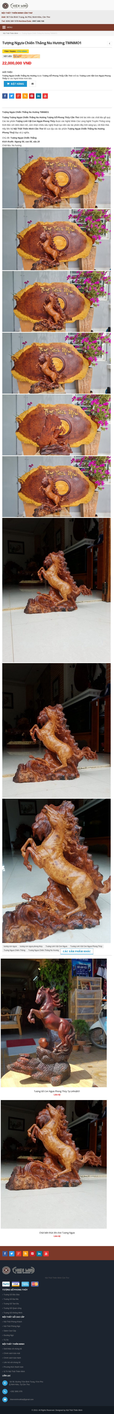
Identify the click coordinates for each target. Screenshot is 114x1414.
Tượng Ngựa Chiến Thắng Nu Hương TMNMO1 (25, 112)
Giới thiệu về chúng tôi (13, 1349)
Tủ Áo (6, 1340)
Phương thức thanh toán (13, 1367)
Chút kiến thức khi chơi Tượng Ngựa (57, 1232)
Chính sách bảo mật (12, 1353)
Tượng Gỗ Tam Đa (11, 1304)
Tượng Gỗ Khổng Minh (13, 1313)
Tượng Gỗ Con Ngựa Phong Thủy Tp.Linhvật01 (57, 1091)
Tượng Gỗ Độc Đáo (12, 1295)
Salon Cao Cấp (10, 1331)
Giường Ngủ (9, 1335)
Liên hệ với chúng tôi (12, 1362)
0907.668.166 (38, 21)
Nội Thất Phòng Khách (13, 1322)
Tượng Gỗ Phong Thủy (58, 117)
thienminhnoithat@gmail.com (22, 1399)
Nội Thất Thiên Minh (10, 33)
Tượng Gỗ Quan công (12, 1308)
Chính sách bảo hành (12, 1358)
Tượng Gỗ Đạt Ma (11, 1299)
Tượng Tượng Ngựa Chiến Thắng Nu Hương (24, 117)
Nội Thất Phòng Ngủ (12, 1326)
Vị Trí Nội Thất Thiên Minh (14, 1371)
